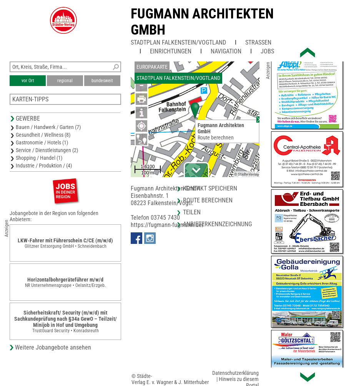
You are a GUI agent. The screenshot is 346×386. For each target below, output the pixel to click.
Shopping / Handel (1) (39, 158)
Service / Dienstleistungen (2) (47, 150)
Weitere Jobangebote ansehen (53, 347)
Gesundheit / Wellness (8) (43, 135)
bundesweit (102, 80)
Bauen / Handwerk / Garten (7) (48, 127)
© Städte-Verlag (246, 174)
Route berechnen (216, 137)
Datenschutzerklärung (235, 373)
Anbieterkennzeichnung (217, 224)
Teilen (192, 212)
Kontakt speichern (210, 188)
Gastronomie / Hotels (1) (42, 142)
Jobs (267, 51)
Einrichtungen (170, 51)
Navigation (226, 51)
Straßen (258, 42)
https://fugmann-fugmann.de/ (167, 225)
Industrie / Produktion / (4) (44, 165)
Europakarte (152, 67)
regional (65, 80)
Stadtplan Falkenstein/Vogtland (178, 42)
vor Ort (28, 80)
